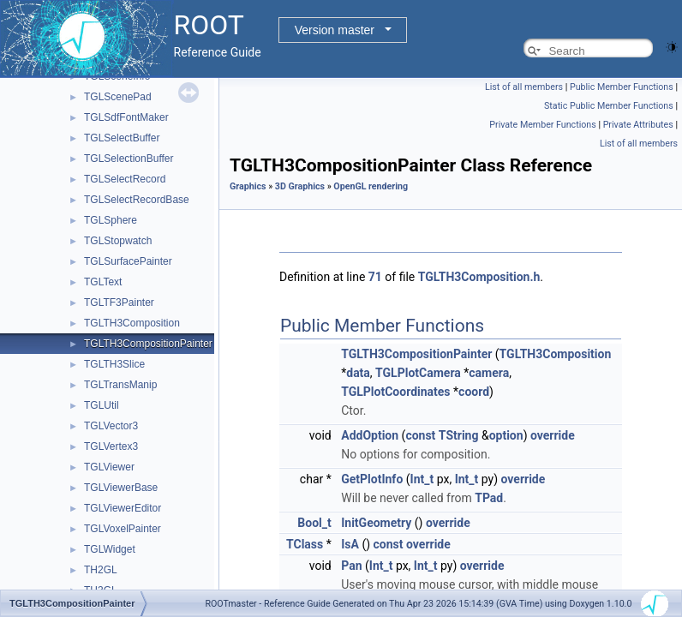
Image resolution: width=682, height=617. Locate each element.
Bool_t (314, 523)
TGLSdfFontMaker (126, 117)
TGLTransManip (120, 385)
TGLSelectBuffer (122, 138)
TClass (304, 544)
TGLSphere (110, 220)
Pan (351, 565)
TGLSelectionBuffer (129, 159)
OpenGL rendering (370, 186)
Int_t (422, 479)
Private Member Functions (542, 124)
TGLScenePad (118, 97)
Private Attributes (638, 124)
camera (489, 373)
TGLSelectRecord (124, 179)
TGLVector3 (111, 426)
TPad (489, 498)
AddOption (369, 435)
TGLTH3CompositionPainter (148, 344)
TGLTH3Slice (114, 364)
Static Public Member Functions (608, 105)
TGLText (103, 282)
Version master (334, 30)
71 (375, 277)
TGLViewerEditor (122, 508)
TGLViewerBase (121, 488)
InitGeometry (376, 523)
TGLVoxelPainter (122, 529)
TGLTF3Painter (119, 302)
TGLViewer (109, 467)
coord (473, 391)
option (506, 435)
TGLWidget (109, 549)
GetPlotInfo (372, 479)
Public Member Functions (621, 87)
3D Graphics (300, 186)
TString (459, 435)
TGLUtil (101, 405)
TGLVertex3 (111, 446)
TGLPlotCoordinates (395, 391)
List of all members (524, 87)
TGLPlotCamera (418, 373)
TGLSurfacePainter (128, 261)
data (358, 373)
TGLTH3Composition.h (479, 277)
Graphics (248, 186)
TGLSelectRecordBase (136, 200)
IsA (350, 544)
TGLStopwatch (118, 241)
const (420, 435)
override (552, 435)
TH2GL (100, 570)
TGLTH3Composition (132, 323)
